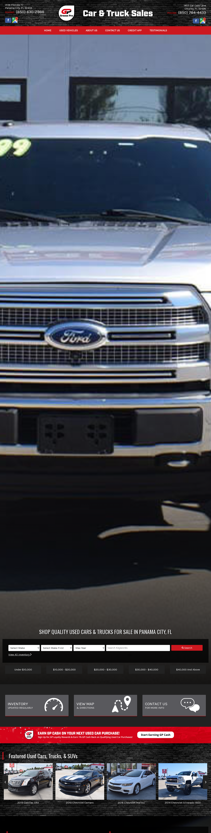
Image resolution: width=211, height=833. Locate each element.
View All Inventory (19, 654)
